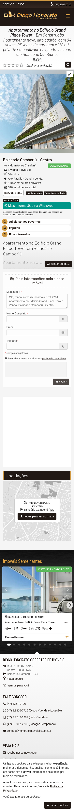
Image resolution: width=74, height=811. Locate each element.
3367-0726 (63, 4)
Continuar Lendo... (58, 263)
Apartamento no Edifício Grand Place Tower (37, 32)
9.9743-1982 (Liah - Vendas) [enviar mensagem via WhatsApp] (27, 717)
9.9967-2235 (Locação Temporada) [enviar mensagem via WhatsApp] (31, 724)
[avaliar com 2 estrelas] (9, 65)
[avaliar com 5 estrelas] (21, 65)
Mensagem (13, 291)
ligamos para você (18, 685)
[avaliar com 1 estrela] (5, 65)
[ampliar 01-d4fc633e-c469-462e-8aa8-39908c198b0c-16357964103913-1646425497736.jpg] (37, 109)
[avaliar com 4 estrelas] (17, 65)
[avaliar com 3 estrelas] (13, 65)
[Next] (70, 605)
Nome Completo (16, 313)
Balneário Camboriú (20, 159)
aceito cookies (57, 805)
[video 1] (37, 431)
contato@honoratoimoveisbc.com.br (29, 730)
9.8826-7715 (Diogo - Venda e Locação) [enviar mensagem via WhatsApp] (34, 710)
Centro (46, 159)
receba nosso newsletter (22, 752)
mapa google (15, 678)
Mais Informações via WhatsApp (29, 205)
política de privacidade (54, 358)
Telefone (12, 340)
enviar (61, 382)
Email (10, 327)
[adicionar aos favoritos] (67, 637)
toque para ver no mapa (37, 516)
